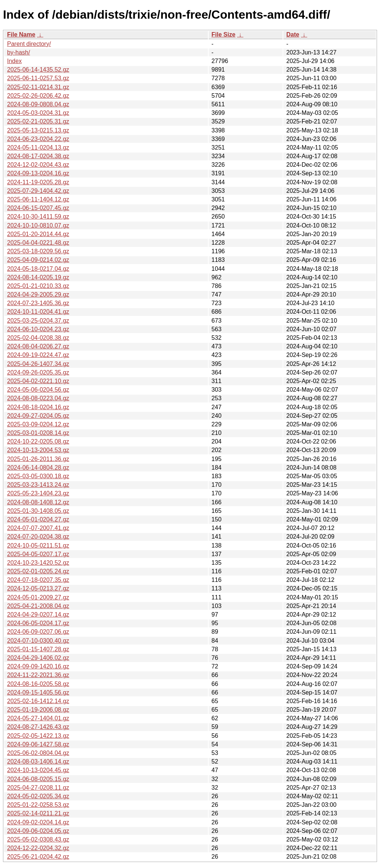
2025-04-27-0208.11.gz (38, 787)
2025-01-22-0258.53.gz (38, 805)
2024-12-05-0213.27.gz (38, 588)
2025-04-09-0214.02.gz (38, 260)
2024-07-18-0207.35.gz (38, 580)
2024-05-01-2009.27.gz (38, 597)
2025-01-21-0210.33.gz (38, 286)
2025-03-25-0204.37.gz (38, 320)
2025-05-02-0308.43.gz (38, 839)
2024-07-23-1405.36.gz (38, 303)
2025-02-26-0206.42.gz (38, 96)
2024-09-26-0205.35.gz (38, 372)
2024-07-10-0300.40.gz (38, 640)
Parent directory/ (29, 44)
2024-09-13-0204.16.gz (38, 173)
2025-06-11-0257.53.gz (38, 78)
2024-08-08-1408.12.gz (38, 502)
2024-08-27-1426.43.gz (38, 727)
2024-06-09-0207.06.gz (38, 632)
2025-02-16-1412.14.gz (38, 701)
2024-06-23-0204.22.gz (38, 139)
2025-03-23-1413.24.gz (38, 485)
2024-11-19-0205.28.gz (38, 182)
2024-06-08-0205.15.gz (38, 779)
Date (292, 34)
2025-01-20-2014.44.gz (38, 234)
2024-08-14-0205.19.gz (38, 277)
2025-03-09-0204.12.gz (38, 424)
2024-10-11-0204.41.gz (38, 311)
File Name (21, 34)
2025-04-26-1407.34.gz (38, 364)
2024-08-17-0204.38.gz (38, 156)
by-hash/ (18, 52)
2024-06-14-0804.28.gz (38, 467)
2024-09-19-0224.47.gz (38, 355)
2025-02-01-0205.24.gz (38, 571)
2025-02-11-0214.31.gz (38, 87)
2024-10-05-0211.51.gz (38, 545)
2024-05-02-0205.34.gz (38, 796)
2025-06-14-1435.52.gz (38, 69)
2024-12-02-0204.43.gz (38, 165)
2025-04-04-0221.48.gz (38, 242)
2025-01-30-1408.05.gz (38, 511)
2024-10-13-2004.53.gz (38, 450)
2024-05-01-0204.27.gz (38, 519)
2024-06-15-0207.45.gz (38, 208)
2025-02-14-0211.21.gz (38, 813)
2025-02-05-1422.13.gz (38, 736)
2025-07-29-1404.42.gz (38, 191)
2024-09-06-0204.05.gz (38, 831)
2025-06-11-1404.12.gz (38, 199)
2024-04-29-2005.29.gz (38, 294)
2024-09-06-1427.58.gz (38, 744)
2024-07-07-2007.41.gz (38, 528)
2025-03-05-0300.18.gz (38, 476)
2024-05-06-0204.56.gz (38, 389)
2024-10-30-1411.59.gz (38, 216)
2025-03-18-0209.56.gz (38, 251)
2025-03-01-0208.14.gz (38, 433)
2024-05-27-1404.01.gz (38, 718)
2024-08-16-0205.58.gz (38, 684)
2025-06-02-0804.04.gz (38, 753)
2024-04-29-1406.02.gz (38, 658)
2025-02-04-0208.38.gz (38, 338)
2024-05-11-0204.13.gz (38, 147)
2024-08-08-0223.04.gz (38, 398)
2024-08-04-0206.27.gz (38, 346)
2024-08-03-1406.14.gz (38, 761)
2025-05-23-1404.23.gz (38, 493)
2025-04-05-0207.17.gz (38, 554)
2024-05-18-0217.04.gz (38, 269)
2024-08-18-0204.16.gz (38, 407)
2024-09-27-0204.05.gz (38, 416)
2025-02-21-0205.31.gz (38, 121)
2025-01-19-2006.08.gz (38, 709)
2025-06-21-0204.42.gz (38, 856)
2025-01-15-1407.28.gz (38, 649)
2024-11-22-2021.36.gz (38, 675)
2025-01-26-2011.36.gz (38, 459)
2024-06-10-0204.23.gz (38, 329)
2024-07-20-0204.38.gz (38, 536)
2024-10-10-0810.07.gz (38, 225)
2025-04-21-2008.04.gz (38, 606)
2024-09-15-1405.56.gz (38, 692)
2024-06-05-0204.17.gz (38, 623)
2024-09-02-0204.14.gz (38, 822)
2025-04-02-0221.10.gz (38, 381)
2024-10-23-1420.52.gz (38, 563)
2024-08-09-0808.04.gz (38, 104)
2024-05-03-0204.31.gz (38, 113)
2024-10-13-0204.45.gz (38, 770)
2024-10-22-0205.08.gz (38, 441)
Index (14, 61)
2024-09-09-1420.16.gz (38, 666)
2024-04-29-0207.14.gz (38, 614)
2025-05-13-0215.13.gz (38, 130)
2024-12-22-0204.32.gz (38, 848)
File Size (224, 34)
